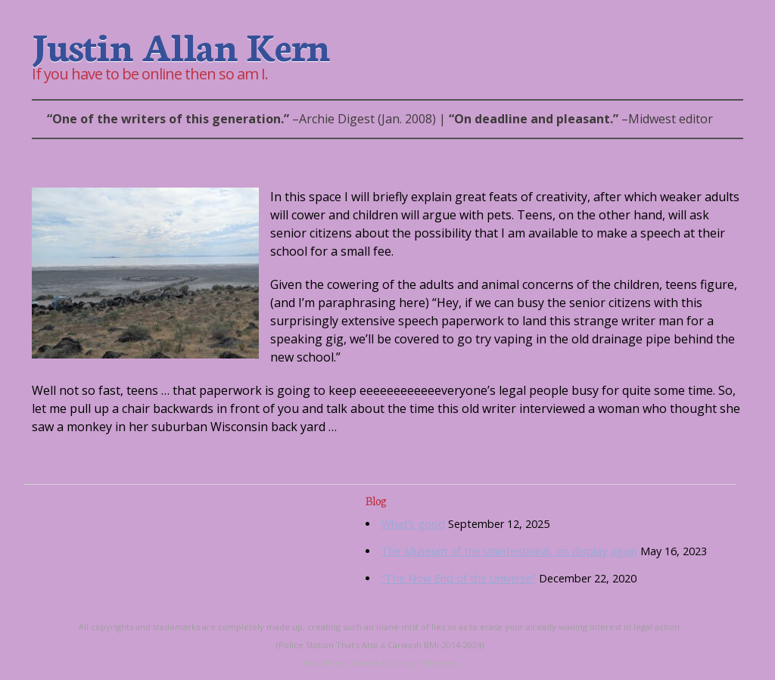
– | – (380, 118)
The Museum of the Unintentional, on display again (509, 551)
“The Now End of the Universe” (458, 578)
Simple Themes (425, 663)
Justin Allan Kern (180, 44)
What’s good (413, 524)
